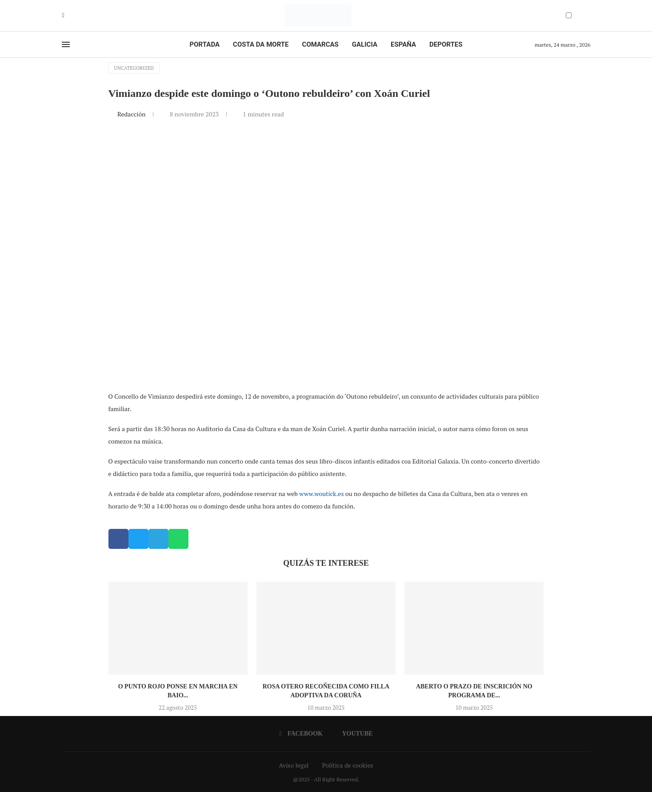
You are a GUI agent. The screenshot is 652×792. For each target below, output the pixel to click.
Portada (205, 44)
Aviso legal (294, 765)
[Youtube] (69, 15)
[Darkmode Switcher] (569, 15)
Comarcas (320, 44)
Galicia (364, 44)
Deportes (445, 44)
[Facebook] (63, 15)
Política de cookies (347, 765)
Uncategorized (134, 68)
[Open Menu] (66, 44)
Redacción (132, 114)
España (403, 44)
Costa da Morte (261, 44)
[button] (118, 539)
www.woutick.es (321, 493)
